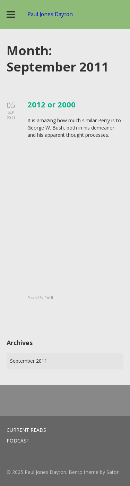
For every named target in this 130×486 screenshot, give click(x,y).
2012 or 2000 (51, 104)
